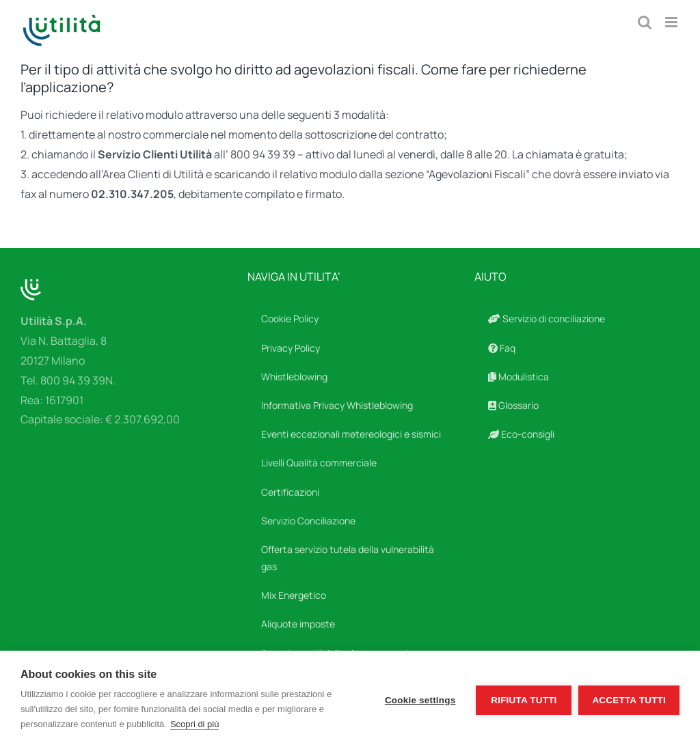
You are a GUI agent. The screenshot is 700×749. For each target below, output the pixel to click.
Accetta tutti (629, 700)
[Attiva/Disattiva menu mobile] (672, 22)
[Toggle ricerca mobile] (644, 22)
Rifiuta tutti (523, 700)
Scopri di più (194, 724)
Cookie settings (420, 700)
